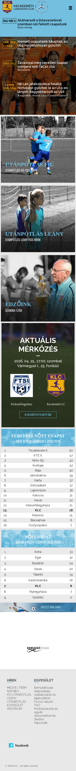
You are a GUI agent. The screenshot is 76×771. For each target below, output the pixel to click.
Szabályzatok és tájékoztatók (45, 696)
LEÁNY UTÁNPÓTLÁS (16, 699)
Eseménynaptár (38, 414)
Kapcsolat (40, 722)
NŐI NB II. (13, 691)
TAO (37, 705)
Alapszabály (42, 691)
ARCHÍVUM (14, 708)
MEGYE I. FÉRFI (17, 687)
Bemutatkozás (43, 687)
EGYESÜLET (15, 705)
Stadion (39, 719)
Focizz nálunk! (43, 701)
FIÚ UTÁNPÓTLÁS (19, 694)
